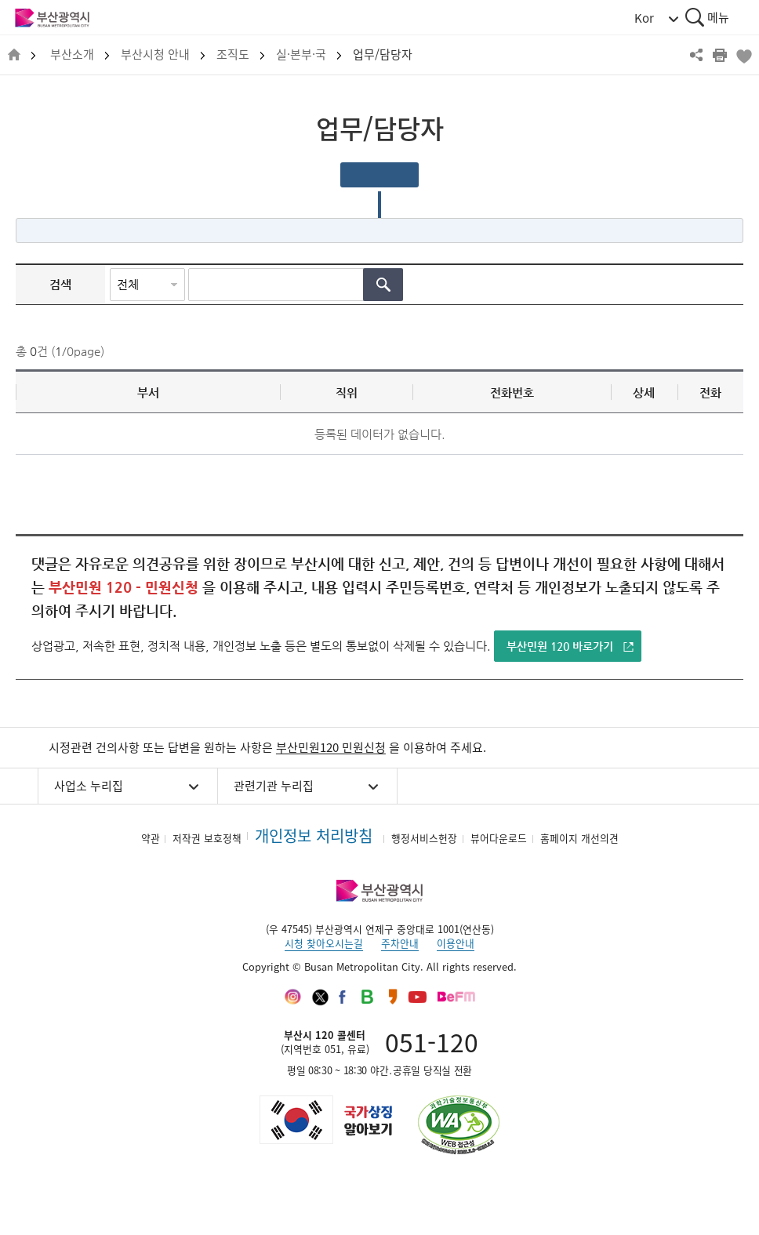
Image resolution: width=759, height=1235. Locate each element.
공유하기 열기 (696, 55)
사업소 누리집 (88, 785)
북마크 (743, 55)
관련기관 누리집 (274, 785)
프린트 (720, 55)
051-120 (431, 1041)
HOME (14, 55)
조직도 (232, 54)
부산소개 (72, 54)
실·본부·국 (301, 54)
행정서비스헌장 (424, 837)
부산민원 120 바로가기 (560, 646)
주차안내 (400, 942)
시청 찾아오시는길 (324, 942)
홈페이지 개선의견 (579, 837)
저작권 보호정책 (207, 837)
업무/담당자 (382, 54)
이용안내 (455, 942)
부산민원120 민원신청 (331, 747)
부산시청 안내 (155, 54)
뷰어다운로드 (498, 837)
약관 (150, 837)
